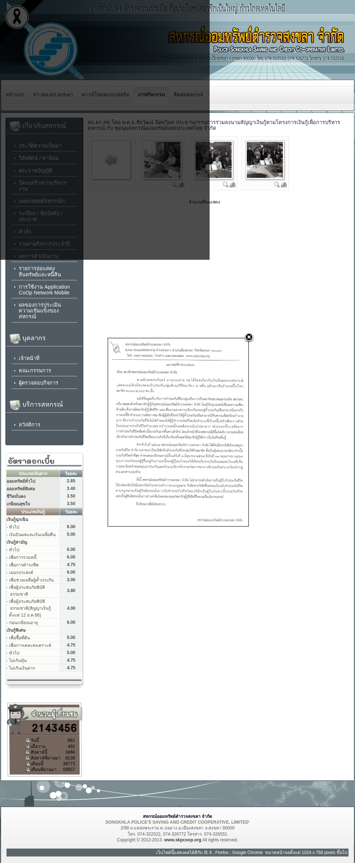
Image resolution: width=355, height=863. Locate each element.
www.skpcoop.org (182, 839)
